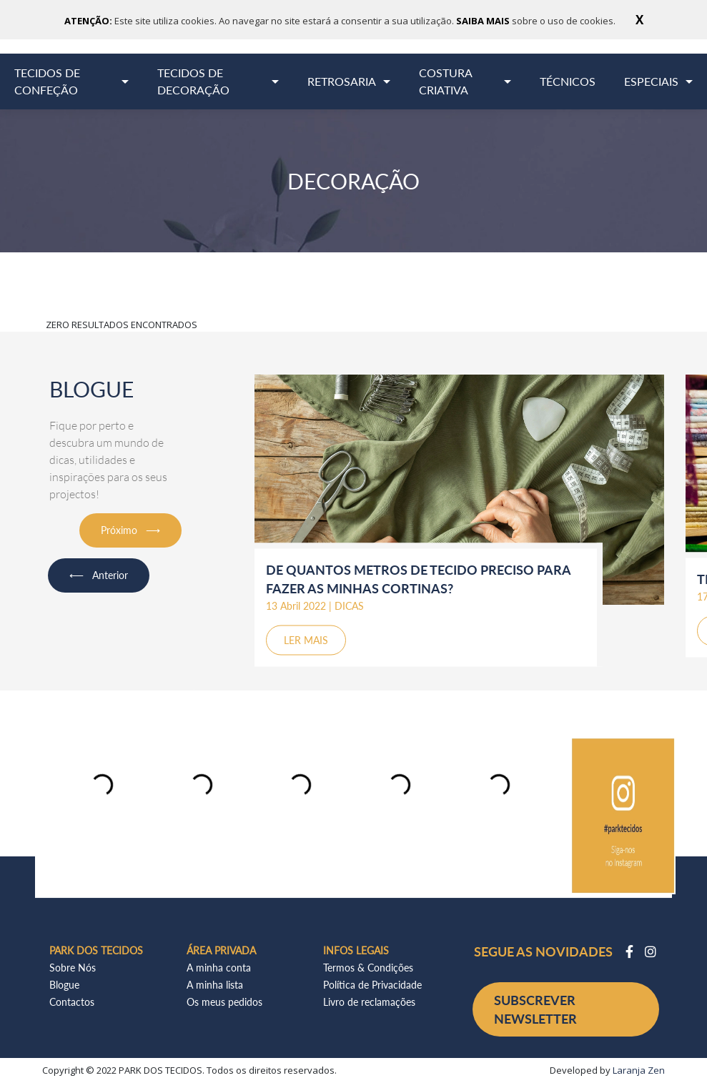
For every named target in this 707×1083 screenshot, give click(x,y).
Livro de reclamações (369, 1002)
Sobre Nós (72, 967)
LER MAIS (306, 640)
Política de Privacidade (372, 985)
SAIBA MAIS (484, 20)
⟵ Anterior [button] (98, 575)
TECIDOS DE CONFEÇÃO (47, 81)
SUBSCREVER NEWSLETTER (535, 1009)
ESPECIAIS (651, 81)
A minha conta (219, 967)
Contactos (71, 1002)
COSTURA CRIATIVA (446, 81)
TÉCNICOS (567, 81)
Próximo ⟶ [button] (130, 530)
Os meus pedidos (224, 1002)
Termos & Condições (368, 967)
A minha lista (215, 985)
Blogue (64, 985)
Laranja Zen (639, 1070)
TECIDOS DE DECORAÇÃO (193, 81)
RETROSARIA (341, 81)
